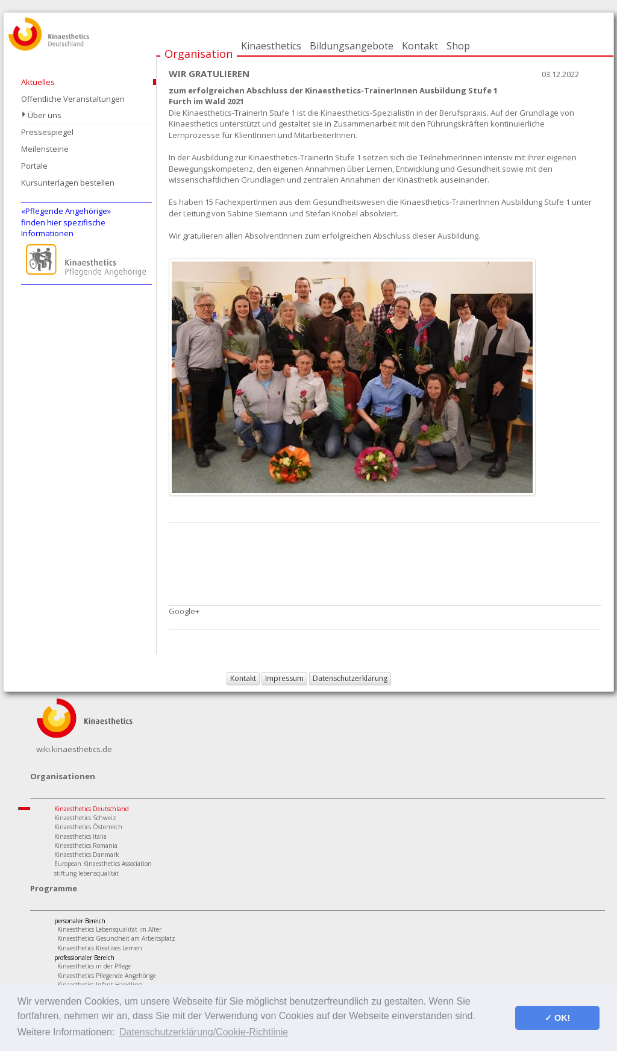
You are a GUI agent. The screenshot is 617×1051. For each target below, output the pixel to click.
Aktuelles (38, 82)
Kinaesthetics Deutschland (91, 809)
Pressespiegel (47, 132)
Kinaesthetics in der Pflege (94, 966)
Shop (458, 45)
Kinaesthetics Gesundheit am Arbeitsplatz (116, 938)
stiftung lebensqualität (86, 873)
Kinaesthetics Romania (85, 845)
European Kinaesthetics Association (103, 863)
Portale (34, 165)
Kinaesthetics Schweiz (85, 818)
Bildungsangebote (351, 45)
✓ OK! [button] (557, 1018)
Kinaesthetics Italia (80, 836)
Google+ (184, 611)
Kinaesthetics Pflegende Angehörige (106, 975)
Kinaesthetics (271, 45)
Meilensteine (45, 148)
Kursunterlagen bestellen (67, 182)
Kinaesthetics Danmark (86, 854)
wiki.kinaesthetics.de (74, 749)
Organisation (198, 53)
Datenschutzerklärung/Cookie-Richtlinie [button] (203, 1032)
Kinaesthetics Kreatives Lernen (99, 948)
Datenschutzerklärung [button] (350, 678)
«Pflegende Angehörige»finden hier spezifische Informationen (66, 222)
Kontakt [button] (243, 678)
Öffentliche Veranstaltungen (73, 98)
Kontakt (420, 45)
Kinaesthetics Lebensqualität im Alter (109, 929)
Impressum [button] (284, 678)
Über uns (44, 115)
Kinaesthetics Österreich (88, 827)
